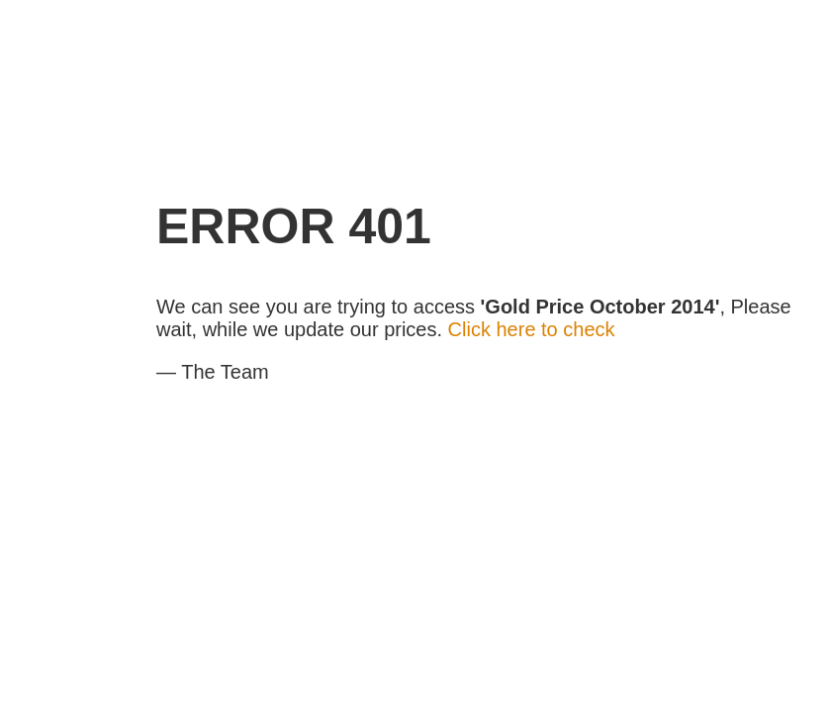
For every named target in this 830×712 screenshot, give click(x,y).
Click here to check (531, 329)
